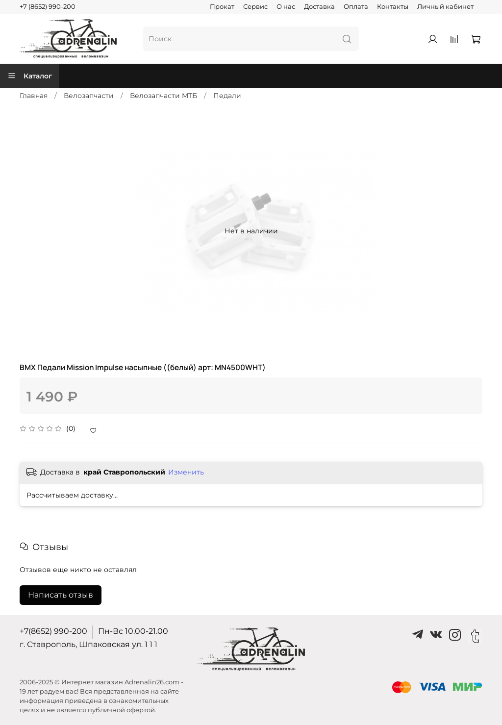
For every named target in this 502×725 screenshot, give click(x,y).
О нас (285, 6)
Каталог (29, 76)
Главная (34, 95)
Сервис (255, 6)
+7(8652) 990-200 (53, 631)
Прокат (222, 6)
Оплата (356, 6)
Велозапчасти (89, 95)
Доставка (319, 6)
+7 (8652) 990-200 (47, 6)
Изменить (186, 472)
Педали (227, 95)
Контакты (392, 6)
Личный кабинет (445, 6)
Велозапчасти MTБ (163, 95)
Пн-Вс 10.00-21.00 (133, 631)
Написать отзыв (60, 595)
